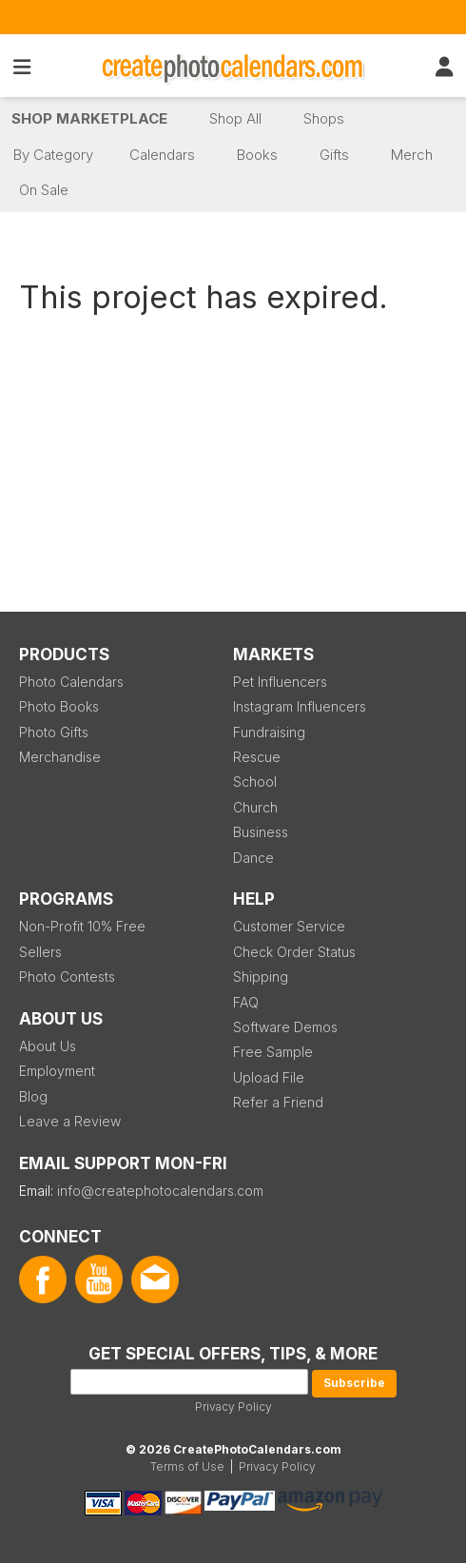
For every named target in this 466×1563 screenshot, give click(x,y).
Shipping (260, 976)
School (255, 781)
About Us (47, 1046)
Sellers (40, 952)
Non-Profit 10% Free (82, 926)
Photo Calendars (71, 682)
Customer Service (289, 926)
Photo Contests (67, 976)
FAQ (246, 1002)
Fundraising (269, 732)
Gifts (334, 155)
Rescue (257, 757)
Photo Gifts (53, 732)
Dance (253, 858)
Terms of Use (187, 1466)
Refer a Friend (278, 1102)
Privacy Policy (233, 1406)
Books (257, 155)
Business (260, 832)
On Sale (43, 190)
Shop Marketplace (89, 118)
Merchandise (60, 757)
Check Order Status (294, 952)
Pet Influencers (280, 682)
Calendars (162, 155)
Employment (57, 1071)
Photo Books (59, 706)
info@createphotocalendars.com (160, 1190)
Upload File (268, 1077)
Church (255, 807)
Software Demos (285, 1027)
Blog (33, 1096)
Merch (412, 155)
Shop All (235, 118)
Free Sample (273, 1052)
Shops (323, 118)
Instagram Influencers (299, 706)
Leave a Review (70, 1121)
